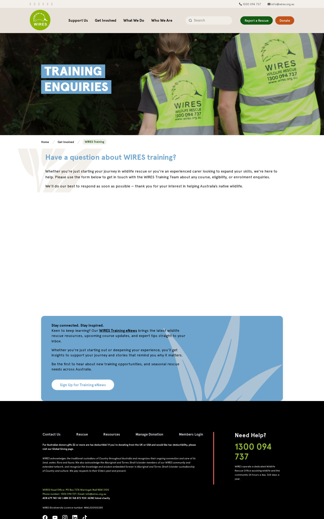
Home (45, 142)
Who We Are (161, 20)
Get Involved (105, 20)
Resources (114, 434)
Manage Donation (154, 434)
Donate (283, 20)
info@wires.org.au (282, 4)
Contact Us (52, 434)
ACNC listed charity (99, 498)
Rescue (83, 434)
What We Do (133, 20)
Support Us (78, 20)
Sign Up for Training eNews (83, 385)
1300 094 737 (251, 4)
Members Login (197, 434)
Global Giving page (62, 449)
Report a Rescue (250, 20)
